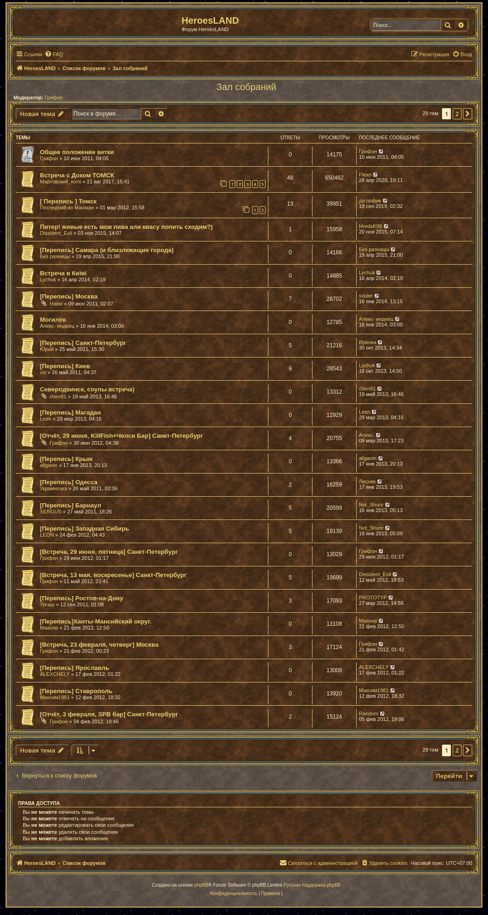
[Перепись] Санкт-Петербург (83, 342)
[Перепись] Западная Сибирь (84, 528)
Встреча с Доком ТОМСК (77, 175)
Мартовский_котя (60, 181)
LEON (47, 535)
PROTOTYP (373, 597)
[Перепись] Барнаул (70, 505)
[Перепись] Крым (66, 458)
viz (43, 372)
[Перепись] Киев (65, 366)
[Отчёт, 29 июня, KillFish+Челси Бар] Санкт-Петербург (121, 435)
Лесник (367, 481)
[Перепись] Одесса (69, 482)
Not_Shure (371, 504)
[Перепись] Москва (69, 296)
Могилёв (53, 319)
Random (368, 713)
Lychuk (48, 279)
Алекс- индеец (57, 326)
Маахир (49, 627)
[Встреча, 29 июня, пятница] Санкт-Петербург (109, 551)
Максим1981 (55, 697)
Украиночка (53, 488)
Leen (45, 419)
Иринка (367, 342)
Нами (56, 303)
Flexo (365, 174)
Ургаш (47, 604)
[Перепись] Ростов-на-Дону (81, 598)
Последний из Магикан (67, 207)
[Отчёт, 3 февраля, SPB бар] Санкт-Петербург (109, 714)
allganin (49, 465)
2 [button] (457, 114)
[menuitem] (54, 54)
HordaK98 (370, 226)
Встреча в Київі (63, 273)
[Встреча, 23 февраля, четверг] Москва (99, 644)
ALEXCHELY (55, 674)
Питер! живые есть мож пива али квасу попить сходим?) (126, 226)
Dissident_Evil (56, 233)
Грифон (54, 97)
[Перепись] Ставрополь (76, 691)
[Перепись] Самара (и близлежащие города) (107, 250)
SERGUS (50, 511)
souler (366, 296)
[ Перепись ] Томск (68, 201)
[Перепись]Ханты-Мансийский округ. (95, 621)
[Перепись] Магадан (70, 412)
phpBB (201, 885)
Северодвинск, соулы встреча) (87, 389)
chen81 (58, 396)
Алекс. (366, 435)
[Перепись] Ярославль (74, 667)
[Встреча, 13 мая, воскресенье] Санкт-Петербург (113, 574)
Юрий (47, 349)
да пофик (370, 200)
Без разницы (55, 256)
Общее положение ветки (77, 152)
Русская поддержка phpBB (312, 885)
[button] (467, 113)
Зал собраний (246, 87)
